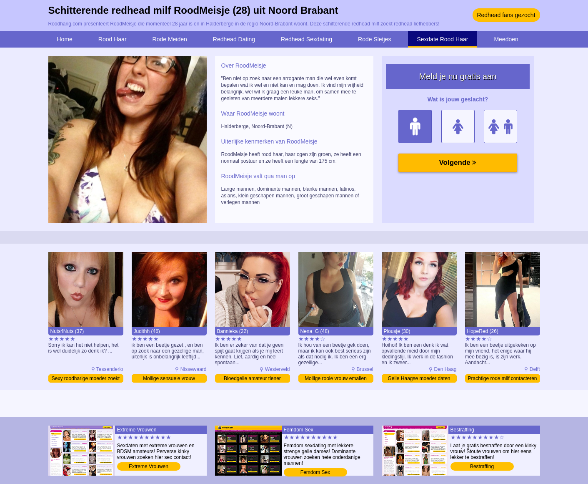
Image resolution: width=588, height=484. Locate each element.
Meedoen (506, 39)
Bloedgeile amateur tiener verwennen (252, 379)
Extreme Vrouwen (148, 466)
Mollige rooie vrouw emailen (336, 378)
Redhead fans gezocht (506, 15)
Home (65, 39)
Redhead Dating (234, 39)
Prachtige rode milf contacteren (502, 378)
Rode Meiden (170, 39)
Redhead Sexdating (306, 39)
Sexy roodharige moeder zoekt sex (86, 379)
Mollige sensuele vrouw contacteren (169, 379)
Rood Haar (112, 39)
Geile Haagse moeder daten (419, 378)
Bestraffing (482, 466)
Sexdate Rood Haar (442, 39)
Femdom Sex (315, 472)
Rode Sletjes (374, 39)
